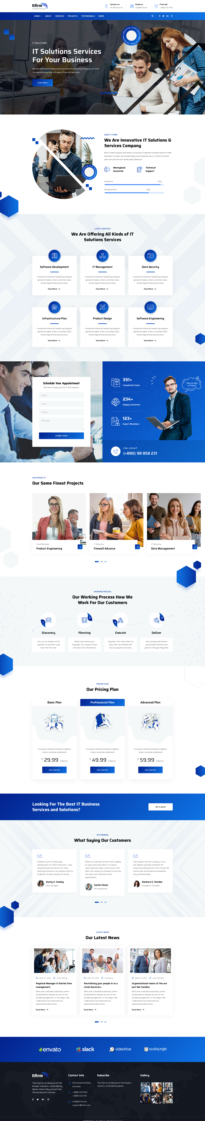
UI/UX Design (62, 975)
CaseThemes (101, 1118)
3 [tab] (105, 558)
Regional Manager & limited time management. (54, 982)
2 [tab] (102, 558)
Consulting (109, 975)
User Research (158, 975)
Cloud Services (33, 541)
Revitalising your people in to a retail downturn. (101, 982)
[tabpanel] (48, 525)
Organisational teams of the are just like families (149, 982)
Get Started (54, 766)
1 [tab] (97, 558)
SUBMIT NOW (61, 435)
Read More (54, 289)
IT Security (86, 541)
